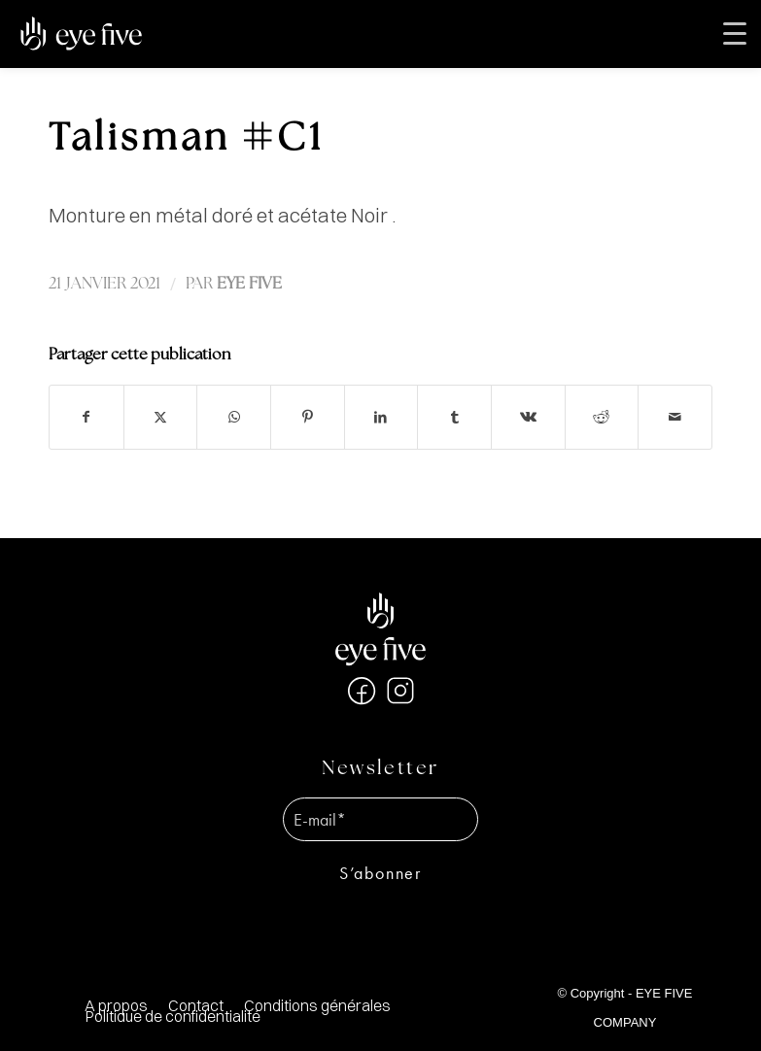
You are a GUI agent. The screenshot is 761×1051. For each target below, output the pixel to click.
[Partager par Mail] (675, 417)
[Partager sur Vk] (528, 417)
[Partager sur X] (160, 417)
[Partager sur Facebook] (86, 417)
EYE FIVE (249, 284)
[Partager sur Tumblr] (454, 417)
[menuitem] (316, 1005)
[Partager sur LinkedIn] (381, 417)
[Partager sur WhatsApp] (233, 417)
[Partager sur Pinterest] (307, 417)
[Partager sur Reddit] (602, 417)
